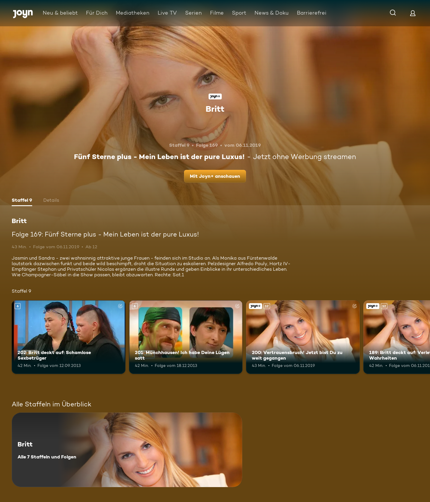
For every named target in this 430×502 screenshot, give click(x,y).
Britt (215, 109)
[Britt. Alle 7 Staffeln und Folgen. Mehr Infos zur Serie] (127, 450)
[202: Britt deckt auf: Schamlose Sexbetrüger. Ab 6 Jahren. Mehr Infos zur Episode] (68, 337)
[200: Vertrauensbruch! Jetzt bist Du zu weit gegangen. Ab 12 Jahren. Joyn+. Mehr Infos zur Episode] (303, 337)
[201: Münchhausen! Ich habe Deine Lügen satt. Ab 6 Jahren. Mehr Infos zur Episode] (186, 337)
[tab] (22, 201)
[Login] (413, 13)
